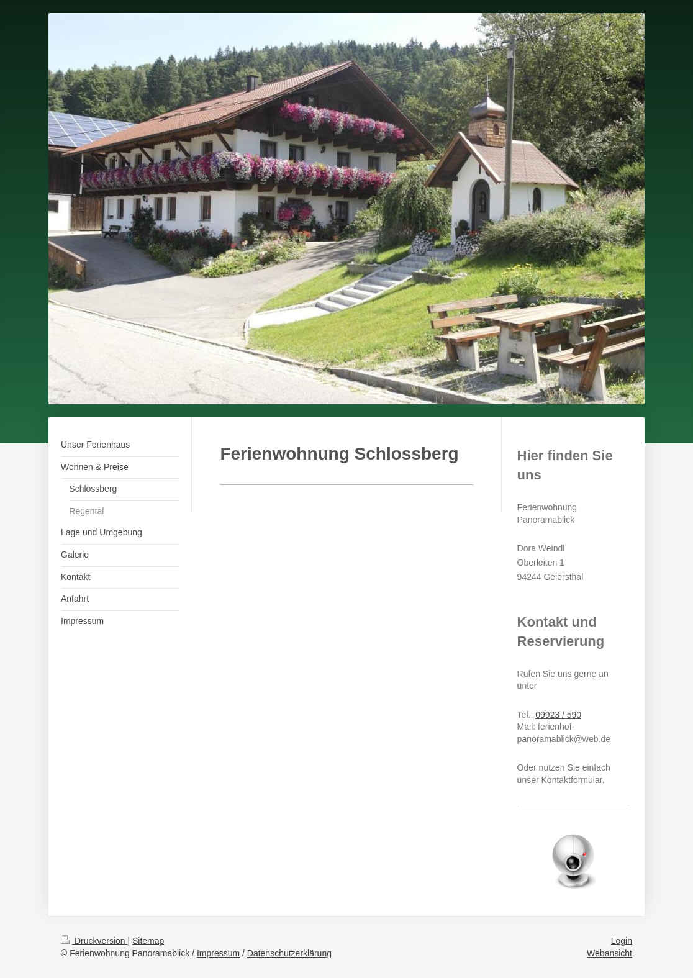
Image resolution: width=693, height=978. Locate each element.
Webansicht (609, 953)
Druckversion (94, 941)
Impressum (218, 953)
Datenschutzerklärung (289, 953)
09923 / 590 (558, 715)
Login (621, 941)
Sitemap (148, 941)
